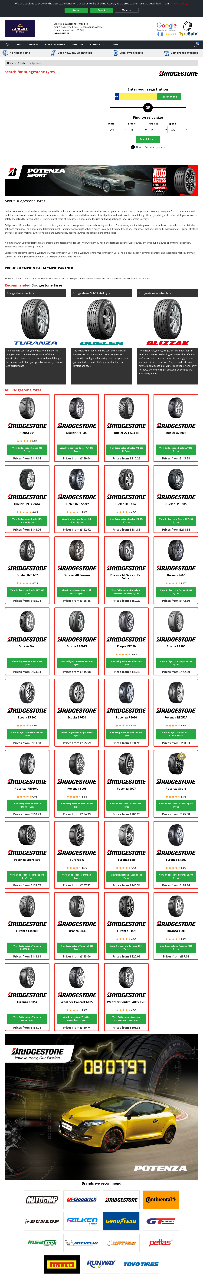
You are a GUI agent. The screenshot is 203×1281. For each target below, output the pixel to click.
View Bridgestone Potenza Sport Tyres (176, 805)
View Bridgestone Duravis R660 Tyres (176, 592)
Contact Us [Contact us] (97, 44)
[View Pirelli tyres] (62, 1264)
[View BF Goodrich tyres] (81, 1199)
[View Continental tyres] (161, 1199)
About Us (77, 44)
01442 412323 (61, 33)
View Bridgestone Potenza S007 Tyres (126, 805)
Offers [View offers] (114, 44)
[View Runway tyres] (101, 1264)
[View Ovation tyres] (121, 1243)
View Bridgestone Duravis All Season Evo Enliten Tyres (126, 592)
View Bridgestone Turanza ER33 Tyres (77, 948)
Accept (76, 10)
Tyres (18, 44)
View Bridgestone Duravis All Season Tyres (77, 592)
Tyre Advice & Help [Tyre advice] (55, 44)
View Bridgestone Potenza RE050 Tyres (126, 734)
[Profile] (137, 129)
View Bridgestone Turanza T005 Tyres (176, 948)
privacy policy (178, 3)
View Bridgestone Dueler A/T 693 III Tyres (126, 449)
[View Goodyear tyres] (121, 1221)
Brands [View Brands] (21, 62)
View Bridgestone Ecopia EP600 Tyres (76, 734)
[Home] (7, 44)
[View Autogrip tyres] (42, 1199)
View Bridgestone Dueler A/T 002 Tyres (76, 449)
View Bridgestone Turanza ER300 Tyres (176, 876)
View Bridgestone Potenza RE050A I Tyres (27, 805)
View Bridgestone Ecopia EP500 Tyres (27, 734)
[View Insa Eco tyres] (42, 1243)
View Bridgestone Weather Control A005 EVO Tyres (126, 1019)
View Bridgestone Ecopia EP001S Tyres (76, 663)
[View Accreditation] (188, 28)
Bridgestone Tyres (30, 201)
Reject (101, 10)
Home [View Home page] (10, 62)
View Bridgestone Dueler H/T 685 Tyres (176, 521)
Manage (126, 10)
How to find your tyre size (150, 147)
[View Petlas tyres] (161, 1243)
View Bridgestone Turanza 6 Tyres (76, 876)
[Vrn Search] (136, 96)
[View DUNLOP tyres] (42, 1221)
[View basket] (195, 44)
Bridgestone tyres (46, 285)
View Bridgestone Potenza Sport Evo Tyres (27, 876)
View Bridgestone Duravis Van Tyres (27, 663)
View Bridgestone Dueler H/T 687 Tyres (27, 592)
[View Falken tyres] (81, 1221)
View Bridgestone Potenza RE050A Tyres (176, 734)
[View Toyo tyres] (141, 1264)
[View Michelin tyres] (81, 1243)
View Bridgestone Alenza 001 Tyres (27, 449)
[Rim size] (158, 129)
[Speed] (178, 129)
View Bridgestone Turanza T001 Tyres (126, 948)
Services (33, 44)
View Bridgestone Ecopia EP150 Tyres (126, 663)
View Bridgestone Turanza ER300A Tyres (27, 948)
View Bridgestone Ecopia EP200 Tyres (176, 663)
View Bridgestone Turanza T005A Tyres (27, 1019)
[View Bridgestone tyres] (121, 1199)
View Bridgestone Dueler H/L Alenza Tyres (27, 521)
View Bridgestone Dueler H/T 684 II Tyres (126, 521)
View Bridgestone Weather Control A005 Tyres (77, 1019)
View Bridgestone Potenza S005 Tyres (77, 805)
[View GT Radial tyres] (161, 1221)
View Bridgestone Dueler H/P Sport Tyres (77, 521)
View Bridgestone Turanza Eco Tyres (126, 876)
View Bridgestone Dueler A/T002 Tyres (175, 449)
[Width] (117, 129)
